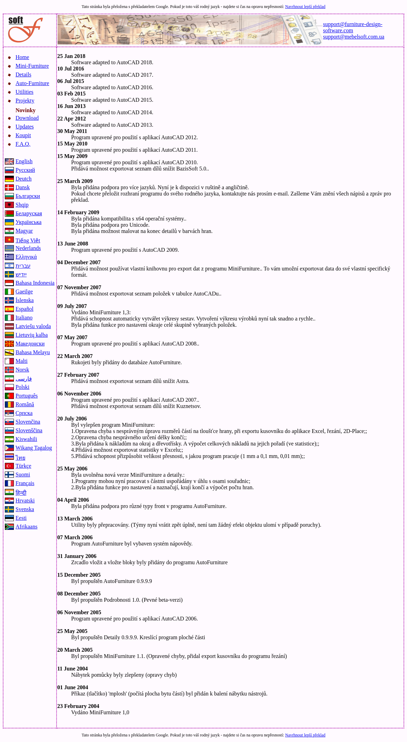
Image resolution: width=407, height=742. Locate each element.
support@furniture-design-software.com (352, 27)
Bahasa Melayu (33, 352)
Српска (24, 413)
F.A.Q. (23, 144)
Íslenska (25, 300)
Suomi (23, 474)
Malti (22, 361)
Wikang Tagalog (34, 448)
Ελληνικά (26, 257)
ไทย (20, 458)
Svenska (25, 509)
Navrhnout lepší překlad (305, 6)
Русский (25, 170)
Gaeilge (24, 291)
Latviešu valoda (33, 326)
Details (23, 74)
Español (25, 309)
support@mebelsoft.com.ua (353, 37)
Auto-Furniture (32, 83)
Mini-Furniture (32, 66)
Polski (22, 387)
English (24, 161)
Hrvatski (25, 500)
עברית (23, 266)
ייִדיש (21, 274)
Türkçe (23, 466)
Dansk (23, 187)
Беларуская (29, 213)
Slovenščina (29, 430)
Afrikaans (26, 527)
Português (27, 396)
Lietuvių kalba (32, 335)
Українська (29, 222)
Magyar (24, 231)
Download (27, 118)
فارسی (24, 379)
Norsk (22, 370)
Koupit (23, 135)
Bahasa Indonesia (35, 283)
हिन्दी (21, 493)
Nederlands (28, 248)
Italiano (24, 317)
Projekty (25, 100)
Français (25, 483)
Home (22, 57)
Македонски (30, 344)
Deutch (24, 179)
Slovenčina (28, 422)
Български (28, 196)
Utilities (25, 92)
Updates (25, 127)
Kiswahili (26, 439)
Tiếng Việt (28, 240)
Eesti (21, 518)
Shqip (22, 205)
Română (25, 404)
